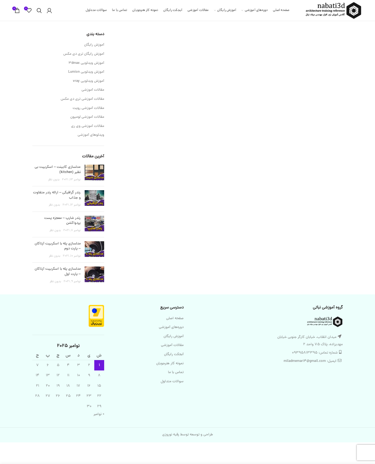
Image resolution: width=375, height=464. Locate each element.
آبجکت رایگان (174, 354)
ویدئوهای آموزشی (91, 135)
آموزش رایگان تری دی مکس (83, 54)
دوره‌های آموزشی (171, 327)
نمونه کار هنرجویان (170, 363)
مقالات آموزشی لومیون (87, 117)
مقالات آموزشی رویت (88, 108)
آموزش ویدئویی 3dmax (86, 63)
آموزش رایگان (94, 45)
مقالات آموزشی (93, 90)
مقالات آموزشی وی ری (87, 126)
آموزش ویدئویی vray (88, 81)
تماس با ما (176, 372)
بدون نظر (54, 179)
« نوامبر (98, 414)
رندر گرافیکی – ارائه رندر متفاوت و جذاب (57, 195)
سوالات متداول (172, 381)
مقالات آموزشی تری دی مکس (82, 99)
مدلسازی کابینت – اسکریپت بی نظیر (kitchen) (58, 169)
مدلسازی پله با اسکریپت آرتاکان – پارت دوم (58, 246)
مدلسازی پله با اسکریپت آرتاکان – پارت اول (58, 271)
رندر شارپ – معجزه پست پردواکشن (62, 220)
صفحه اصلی (175, 318)
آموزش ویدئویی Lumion (86, 72)
